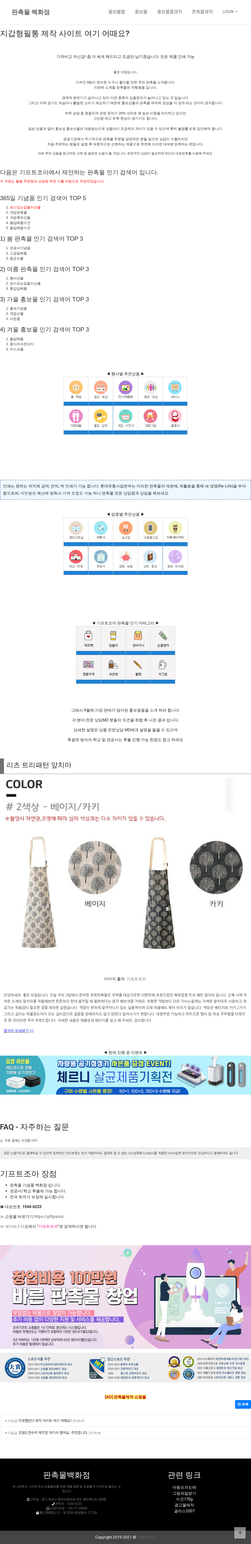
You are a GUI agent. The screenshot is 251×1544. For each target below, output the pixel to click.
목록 (243, 1404)
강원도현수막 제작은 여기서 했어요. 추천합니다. (53, 1432)
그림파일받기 (184, 1493)
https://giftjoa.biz (49, 1216)
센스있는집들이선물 (25, 207)
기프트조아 (136, 979)
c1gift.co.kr (146, 1537)
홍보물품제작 (169, 12)
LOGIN (229, 11)
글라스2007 (184, 1511)
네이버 (11, 1226)
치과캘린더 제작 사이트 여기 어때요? (45, 1420)
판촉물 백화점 (31, 12)
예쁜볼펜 (28, 493)
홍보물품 (116, 12)
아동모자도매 (184, 1487)
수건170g (184, 1499)
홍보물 (141, 12)
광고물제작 (184, 1505)
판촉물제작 (202, 12)
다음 (24, 1226)
